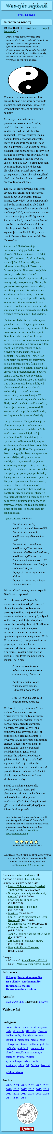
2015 (39, 1089)
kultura (39, 1035)
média (34, 1039)
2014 (46, 1089)
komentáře (10, 31)
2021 (39, 1085)
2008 (46, 1093)
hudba (9, 1035)
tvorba (21, 1056)
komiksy (28, 1035)
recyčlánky (22, 1052)
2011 (23, 1093)
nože (42, 1039)
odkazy (34, 1044)
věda (21, 1065)
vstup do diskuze (26, 875)
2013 (9, 1093)
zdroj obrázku (14, 518)
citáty (25, 1027)
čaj (27, 1065)
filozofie (31, 1031)
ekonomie (18, 1031)
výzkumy (11, 1065)
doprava (42, 1027)
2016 (31, 1089)
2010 (31, 1093)
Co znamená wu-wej (20, 923)
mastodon (23, 1039)
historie (42, 1031)
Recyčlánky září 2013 (34, 960)
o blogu (43, 28)
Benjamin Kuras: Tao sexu (23, 947)
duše (34, 28)
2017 (24, 1089)
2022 (31, 1085)
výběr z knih (30, 1061)
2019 (9, 1089)
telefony (10, 1056)
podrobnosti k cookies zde (30, 865)
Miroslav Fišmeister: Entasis (33, 963)
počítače (11, 1048)
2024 (16, 1085)
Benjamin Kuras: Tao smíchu (25, 927)
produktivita (37, 1048)
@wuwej (43, 1001)
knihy (18, 1035)
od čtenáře (22, 1044)
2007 (9, 1097)
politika (44, 1044)
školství (45, 1065)
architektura (13, 1027)
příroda (10, 1052)
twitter (30, 1056)
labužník (11, 1039)
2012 (16, 1093)
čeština (35, 1065)
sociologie (36, 1052)
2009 (38, 1093)
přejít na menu (26, 14)
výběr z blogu (14, 1061)
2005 (24, 1097)
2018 (16, 1089)
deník (33, 1027)
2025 (9, 1085)
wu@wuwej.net (15, 1001)
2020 (46, 1085)
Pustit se (13, 913)
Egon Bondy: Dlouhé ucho (23, 899)
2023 (24, 1085)
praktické (22, 1048)
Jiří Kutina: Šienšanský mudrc (25, 940)
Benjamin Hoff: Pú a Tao (22, 906)
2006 (16, 1097)
